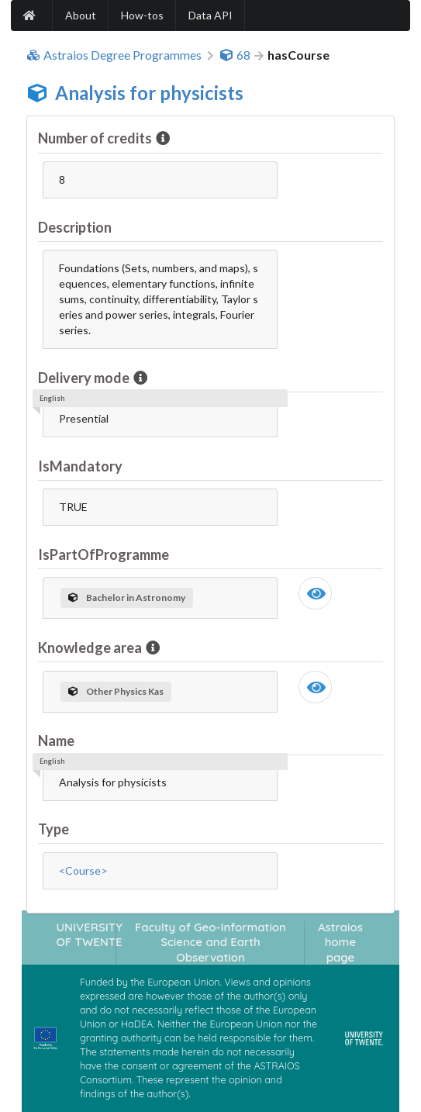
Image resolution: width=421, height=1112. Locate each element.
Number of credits (96, 138)
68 (234, 55)
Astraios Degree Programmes (114, 55)
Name (56, 740)
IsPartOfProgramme (103, 554)
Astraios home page (340, 942)
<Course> (83, 870)
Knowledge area (91, 647)
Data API (210, 15)
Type (53, 828)
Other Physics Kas (116, 691)
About (80, 15)
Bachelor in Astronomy (126, 597)
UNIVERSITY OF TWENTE (89, 934)
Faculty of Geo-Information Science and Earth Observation (210, 942)
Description (75, 227)
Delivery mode (85, 377)
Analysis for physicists (149, 92)
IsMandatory (80, 466)
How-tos (142, 15)
